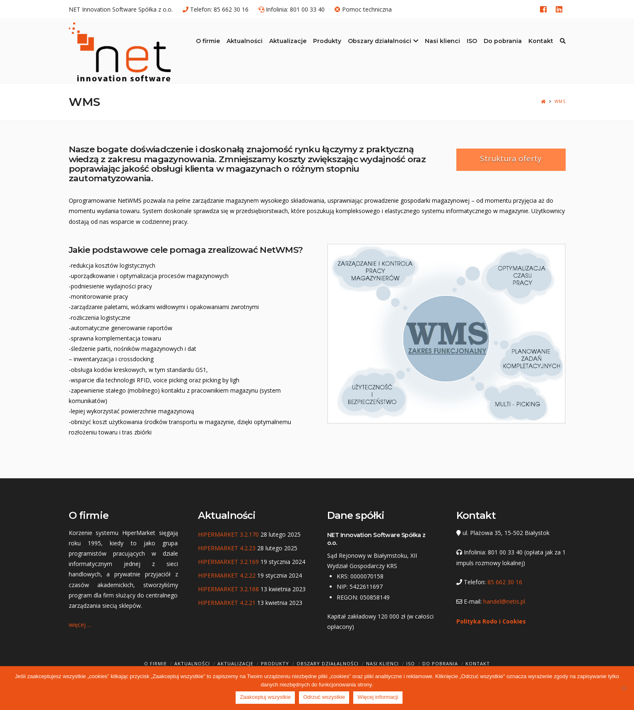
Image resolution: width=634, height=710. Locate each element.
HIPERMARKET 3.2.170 (228, 534)
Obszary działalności (328, 663)
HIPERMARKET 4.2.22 (227, 575)
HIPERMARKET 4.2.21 (227, 603)
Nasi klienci (382, 663)
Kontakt (477, 663)
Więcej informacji (377, 697)
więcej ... (80, 624)
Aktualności (192, 663)
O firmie (155, 663)
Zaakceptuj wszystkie (265, 697)
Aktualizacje (235, 663)
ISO (410, 663)
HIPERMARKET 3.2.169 (228, 562)
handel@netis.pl (504, 601)
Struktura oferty (511, 158)
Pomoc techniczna (367, 9)
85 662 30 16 (231, 9)
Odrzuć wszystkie (324, 697)
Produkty (275, 663)
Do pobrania (440, 663)
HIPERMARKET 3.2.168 (228, 589)
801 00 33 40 (307, 9)
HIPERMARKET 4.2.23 (227, 548)
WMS (560, 101)
